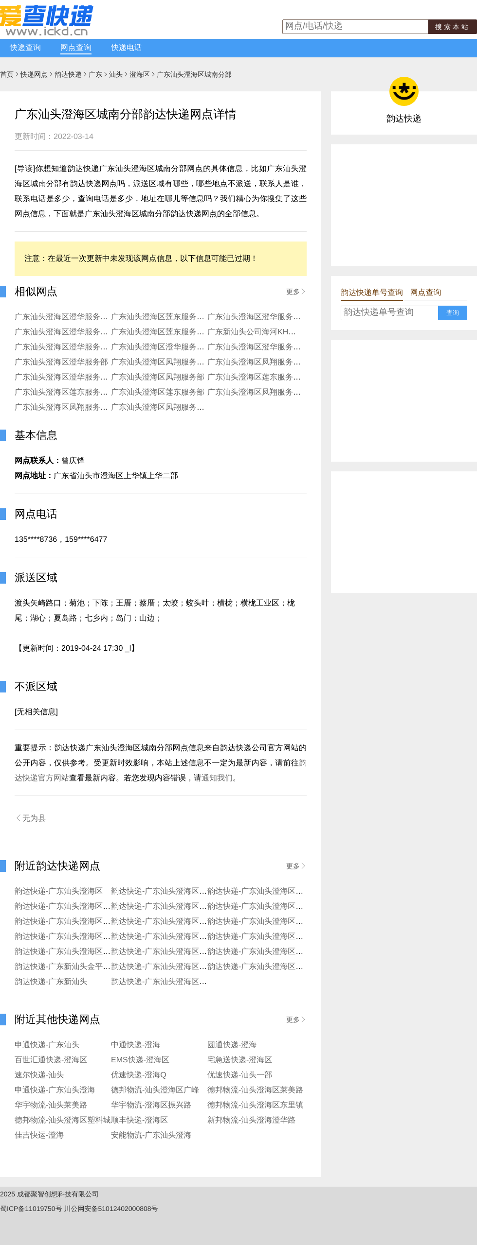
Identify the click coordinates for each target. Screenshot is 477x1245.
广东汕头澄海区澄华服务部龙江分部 (77, 317)
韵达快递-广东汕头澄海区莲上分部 (170, 967)
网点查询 (76, 48)
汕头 (116, 74)
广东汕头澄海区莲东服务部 (157, 392)
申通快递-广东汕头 (47, 1045)
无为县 (30, 818)
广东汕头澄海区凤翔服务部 (157, 377)
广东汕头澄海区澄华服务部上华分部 (173, 347)
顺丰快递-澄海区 (139, 1120)
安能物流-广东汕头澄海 (151, 1135)
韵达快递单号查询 (372, 293)
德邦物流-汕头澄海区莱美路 (255, 1090)
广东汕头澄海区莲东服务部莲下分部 (269, 377)
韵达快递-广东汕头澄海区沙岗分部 (170, 891)
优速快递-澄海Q (138, 1075)
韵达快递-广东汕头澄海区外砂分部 (74, 921)
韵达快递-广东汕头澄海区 (59, 891)
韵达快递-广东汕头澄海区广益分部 (170, 937)
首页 (7, 74)
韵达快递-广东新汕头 (51, 982)
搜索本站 (452, 27)
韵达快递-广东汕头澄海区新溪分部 (170, 952)
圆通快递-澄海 (232, 1045)
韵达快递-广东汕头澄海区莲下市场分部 (274, 952)
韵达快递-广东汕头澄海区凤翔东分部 (270, 937)
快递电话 (126, 48)
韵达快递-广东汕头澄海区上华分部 (267, 906)
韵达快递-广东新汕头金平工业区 (70, 967)
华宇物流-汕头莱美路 (51, 1105)
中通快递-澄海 (135, 1045)
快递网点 (34, 74)
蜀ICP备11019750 (27, 1208)
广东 (95, 74)
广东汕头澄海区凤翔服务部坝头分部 (269, 392)
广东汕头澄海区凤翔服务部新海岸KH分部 (86, 407)
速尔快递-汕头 (39, 1075)
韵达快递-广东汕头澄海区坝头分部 (170, 921)
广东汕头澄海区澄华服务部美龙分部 (269, 317)
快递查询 (25, 48)
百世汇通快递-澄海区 (51, 1060)
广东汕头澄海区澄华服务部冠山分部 (77, 347)
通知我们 (217, 778)
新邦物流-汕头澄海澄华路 (251, 1120)
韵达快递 (68, 74)
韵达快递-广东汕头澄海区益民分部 (267, 921)
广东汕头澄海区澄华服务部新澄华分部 (81, 377)
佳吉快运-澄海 (39, 1135)
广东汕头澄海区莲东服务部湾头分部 (173, 317)
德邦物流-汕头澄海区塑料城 (62, 1120)
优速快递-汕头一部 (239, 1075)
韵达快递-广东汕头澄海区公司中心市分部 (182, 982)
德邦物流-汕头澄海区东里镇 (255, 1105)
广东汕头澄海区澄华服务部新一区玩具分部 (89, 332)
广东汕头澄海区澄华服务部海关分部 (269, 347)
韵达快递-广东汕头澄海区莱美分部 (74, 952)
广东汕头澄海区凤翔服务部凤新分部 (269, 362)
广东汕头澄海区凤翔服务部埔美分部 (173, 362)
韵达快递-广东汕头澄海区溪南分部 (170, 906)
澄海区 (139, 74)
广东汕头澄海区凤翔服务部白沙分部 (173, 407)
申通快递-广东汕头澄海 (55, 1090)
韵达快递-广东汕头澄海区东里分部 (267, 891)
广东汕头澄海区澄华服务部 (61, 362)
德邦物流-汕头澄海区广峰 (155, 1090)
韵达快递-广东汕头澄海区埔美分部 (74, 937)
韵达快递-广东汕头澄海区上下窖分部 (78, 906)
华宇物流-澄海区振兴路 (151, 1105)
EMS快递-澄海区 (140, 1060)
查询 (452, 312)
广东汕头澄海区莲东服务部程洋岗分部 (81, 392)
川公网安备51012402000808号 (111, 1208)
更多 (296, 291)
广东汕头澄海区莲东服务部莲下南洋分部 (181, 332)
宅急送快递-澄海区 (239, 1060)
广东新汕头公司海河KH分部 (255, 332)
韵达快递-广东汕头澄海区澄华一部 (267, 967)
